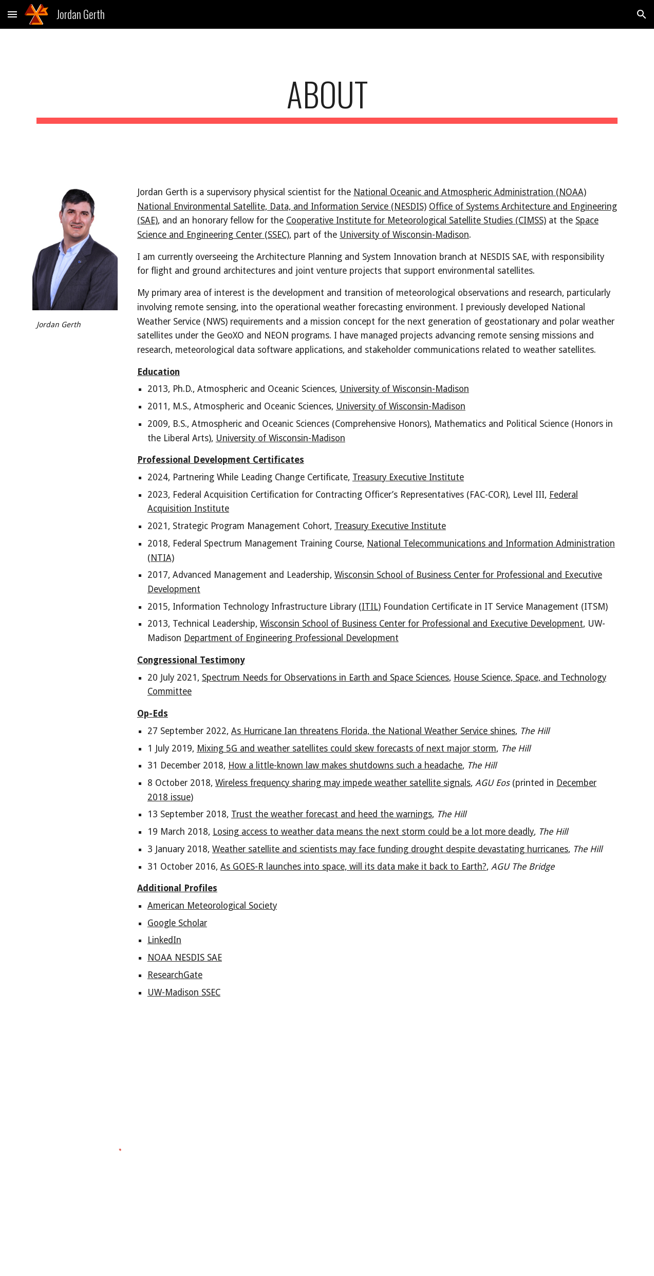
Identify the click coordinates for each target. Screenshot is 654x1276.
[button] (12, 14)
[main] (327, 99)
